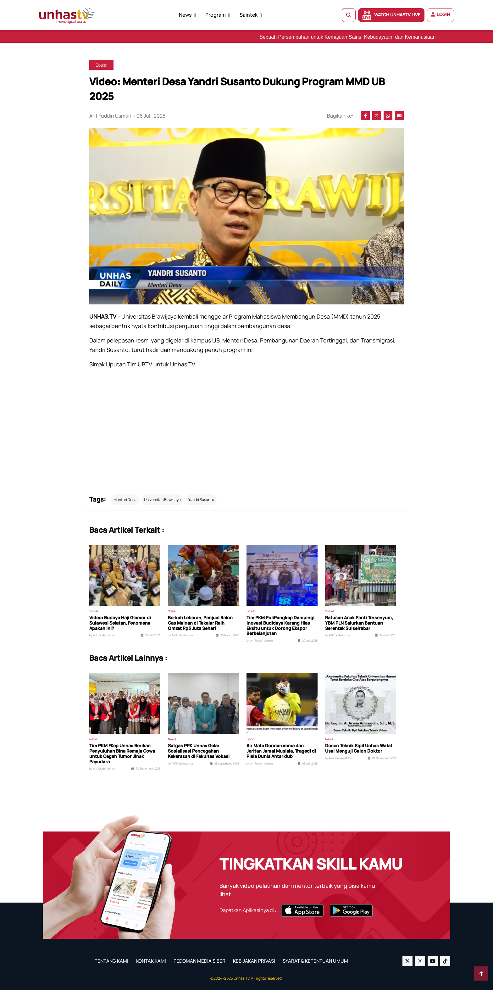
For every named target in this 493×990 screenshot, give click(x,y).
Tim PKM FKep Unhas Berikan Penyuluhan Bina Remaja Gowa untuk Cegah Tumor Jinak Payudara (122, 753)
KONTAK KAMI (151, 961)
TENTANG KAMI (111, 961)
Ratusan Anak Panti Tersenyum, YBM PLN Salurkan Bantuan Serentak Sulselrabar (359, 623)
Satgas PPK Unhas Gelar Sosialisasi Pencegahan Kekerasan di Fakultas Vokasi (199, 751)
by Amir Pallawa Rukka (338, 758)
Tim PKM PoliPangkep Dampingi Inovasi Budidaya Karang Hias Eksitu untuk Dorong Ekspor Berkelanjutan (280, 625)
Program (215, 14)
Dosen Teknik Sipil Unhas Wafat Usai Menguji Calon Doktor (358, 748)
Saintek (249, 14)
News (185, 14)
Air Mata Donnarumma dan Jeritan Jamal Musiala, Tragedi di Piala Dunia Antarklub (281, 751)
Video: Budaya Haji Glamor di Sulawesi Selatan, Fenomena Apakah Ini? (120, 623)
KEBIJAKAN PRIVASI (254, 961)
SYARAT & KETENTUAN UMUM (315, 961)
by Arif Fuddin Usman (102, 635)
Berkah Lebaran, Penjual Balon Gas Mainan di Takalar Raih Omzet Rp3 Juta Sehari (200, 623)
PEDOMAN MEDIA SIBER (199, 961)
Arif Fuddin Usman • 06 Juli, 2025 (127, 115)
